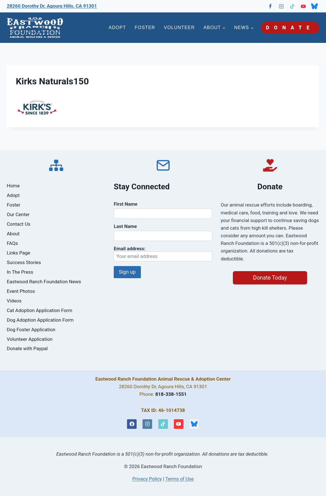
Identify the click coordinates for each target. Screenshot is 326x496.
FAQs (12, 243)
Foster (13, 205)
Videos (14, 301)
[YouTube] (303, 6)
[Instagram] (281, 6)
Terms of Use (179, 479)
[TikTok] (292, 6)
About (13, 233)
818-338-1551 (171, 394)
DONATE (290, 27)
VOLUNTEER (179, 27)
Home (13, 185)
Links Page (18, 253)
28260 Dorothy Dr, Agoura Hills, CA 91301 (52, 6)
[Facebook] (270, 6)
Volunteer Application (29, 339)
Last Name (125, 226)
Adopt (13, 195)
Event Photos (21, 291)
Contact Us (18, 224)
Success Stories (24, 262)
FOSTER (145, 27)
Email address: (163, 254)
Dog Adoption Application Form (40, 320)
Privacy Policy (147, 479)
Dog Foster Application (31, 329)
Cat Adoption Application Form (39, 310)
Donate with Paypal (27, 348)
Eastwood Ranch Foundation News (44, 281)
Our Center (18, 214)
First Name (125, 204)
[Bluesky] (314, 6)
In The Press (20, 272)
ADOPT (117, 27)
